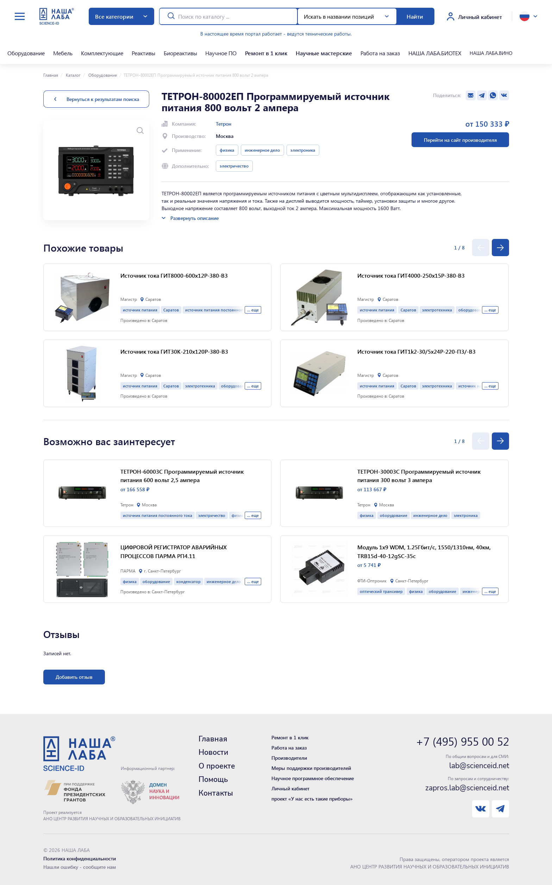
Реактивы (143, 53)
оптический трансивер (381, 591)
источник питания (140, 309)
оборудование (156, 581)
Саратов (171, 309)
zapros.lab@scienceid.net (467, 788)
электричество (234, 166)
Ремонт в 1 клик (266, 53)
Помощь (213, 779)
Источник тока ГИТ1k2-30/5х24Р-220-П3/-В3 (416, 351)
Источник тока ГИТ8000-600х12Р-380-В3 (174, 275)
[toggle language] (528, 16)
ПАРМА (128, 571)
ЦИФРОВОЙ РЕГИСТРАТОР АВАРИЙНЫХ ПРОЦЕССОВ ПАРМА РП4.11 (173, 551)
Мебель (63, 53)
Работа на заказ (380, 53)
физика (227, 150)
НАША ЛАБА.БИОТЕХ (434, 53)
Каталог (73, 75)
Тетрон (223, 123)
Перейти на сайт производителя (460, 140)
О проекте (217, 766)
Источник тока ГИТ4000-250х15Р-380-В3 (411, 275)
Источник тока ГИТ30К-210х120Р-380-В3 (174, 351)
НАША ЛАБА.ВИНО (491, 53)
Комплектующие (102, 53)
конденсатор (188, 581)
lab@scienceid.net (479, 766)
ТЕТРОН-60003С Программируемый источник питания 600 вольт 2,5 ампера (182, 476)
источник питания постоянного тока (220, 309)
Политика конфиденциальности (79, 858)
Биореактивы (180, 53)
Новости (213, 752)
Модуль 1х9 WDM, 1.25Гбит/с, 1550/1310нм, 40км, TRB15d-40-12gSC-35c (424, 551)
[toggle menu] (20, 16)
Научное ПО (221, 53)
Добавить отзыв (74, 677)
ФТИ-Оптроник (372, 580)
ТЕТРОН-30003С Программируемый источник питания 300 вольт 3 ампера (419, 476)
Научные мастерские (324, 53)
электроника (302, 150)
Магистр (128, 299)
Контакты (216, 793)
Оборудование (26, 53)
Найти (415, 16)
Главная (50, 75)
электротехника (200, 385)
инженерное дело (262, 150)
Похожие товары (83, 247)
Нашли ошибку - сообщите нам (79, 867)
